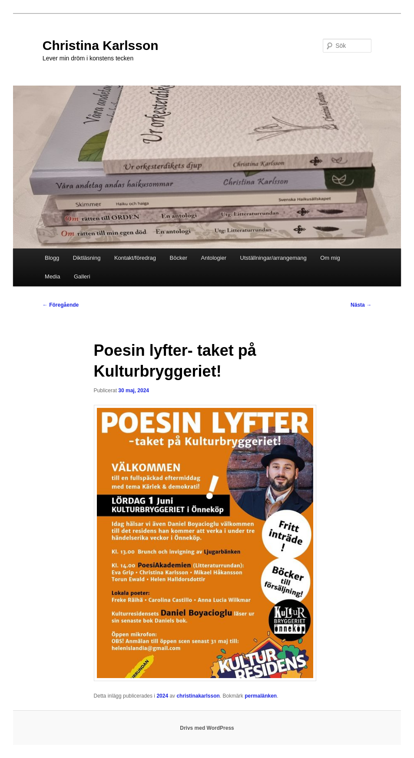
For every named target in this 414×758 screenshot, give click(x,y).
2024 (162, 696)
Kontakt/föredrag (135, 258)
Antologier (213, 258)
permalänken (261, 696)
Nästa (361, 305)
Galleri (82, 276)
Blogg (52, 258)
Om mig (330, 258)
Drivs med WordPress (207, 728)
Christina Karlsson (101, 45)
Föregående (61, 305)
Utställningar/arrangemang (273, 258)
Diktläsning (87, 258)
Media (52, 276)
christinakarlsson (197, 696)
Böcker (178, 258)
